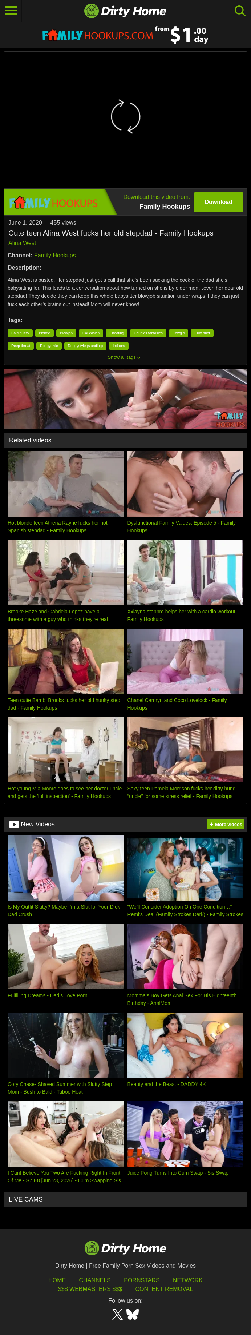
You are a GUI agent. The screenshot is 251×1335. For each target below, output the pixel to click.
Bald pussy (20, 333)
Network (188, 1280)
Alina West (22, 243)
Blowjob (66, 333)
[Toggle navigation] (11, 11)
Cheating (116, 333)
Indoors (119, 346)
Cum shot (202, 333)
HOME (57, 1280)
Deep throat (20, 346)
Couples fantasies (148, 333)
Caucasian (91, 333)
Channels (95, 1280)
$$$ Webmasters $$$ (90, 1289)
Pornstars (141, 1280)
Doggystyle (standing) (85, 346)
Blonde (44, 333)
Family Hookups (55, 255)
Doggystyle (49, 346)
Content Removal (164, 1289)
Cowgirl (179, 333)
